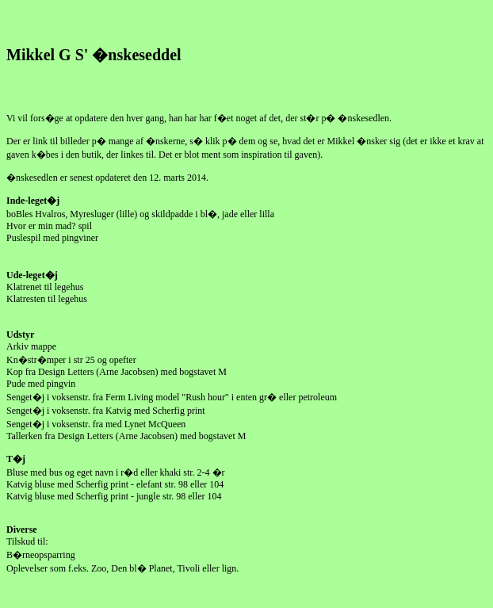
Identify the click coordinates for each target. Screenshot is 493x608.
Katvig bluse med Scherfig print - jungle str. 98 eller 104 (114, 496)
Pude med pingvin (40, 383)
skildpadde (172, 214)
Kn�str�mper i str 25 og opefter (71, 359)
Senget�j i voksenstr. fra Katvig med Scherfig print (105, 410)
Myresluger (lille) (103, 214)
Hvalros (50, 214)
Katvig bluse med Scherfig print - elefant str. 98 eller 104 (115, 484)
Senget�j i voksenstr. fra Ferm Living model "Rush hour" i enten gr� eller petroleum (171, 397)
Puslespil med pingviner (52, 237)
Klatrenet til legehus (44, 287)
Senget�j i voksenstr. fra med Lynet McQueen (95, 424)
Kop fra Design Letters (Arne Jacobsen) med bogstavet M (116, 371)
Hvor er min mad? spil (49, 225)
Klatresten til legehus (48, 298)
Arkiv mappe (31, 346)
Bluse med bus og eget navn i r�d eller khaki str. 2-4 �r (115, 472)
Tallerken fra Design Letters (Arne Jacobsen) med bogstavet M (126, 436)
